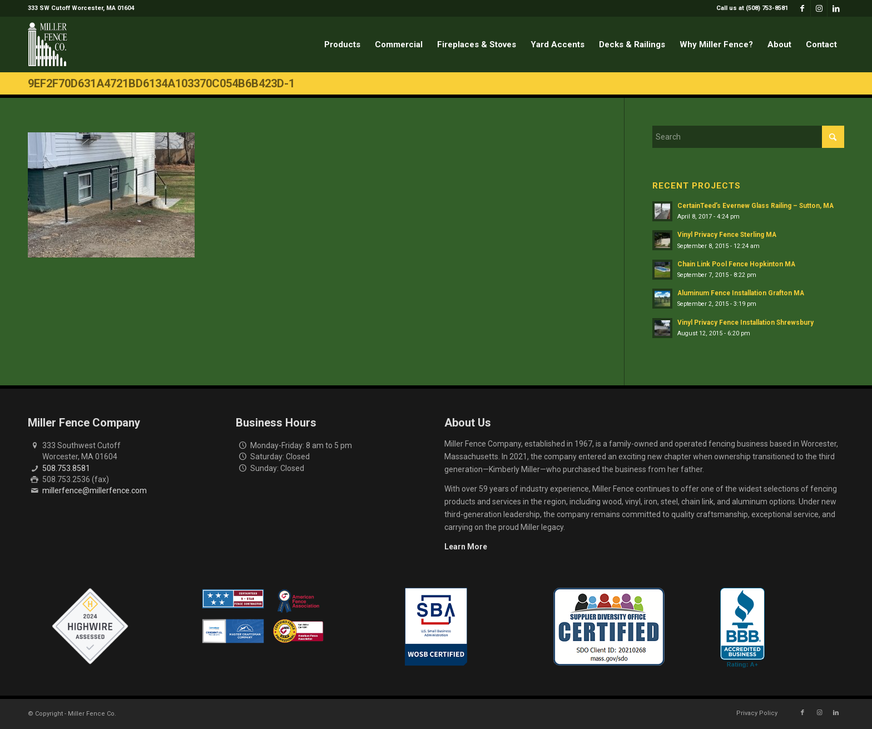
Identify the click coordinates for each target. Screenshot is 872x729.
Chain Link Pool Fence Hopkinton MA (736, 264)
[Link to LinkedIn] (836, 8)
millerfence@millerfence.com (94, 490)
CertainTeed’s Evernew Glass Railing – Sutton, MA (755, 206)
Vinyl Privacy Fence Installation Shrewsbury (745, 322)
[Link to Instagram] (819, 8)
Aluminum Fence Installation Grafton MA (740, 293)
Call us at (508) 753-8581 (752, 8)
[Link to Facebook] (802, 8)
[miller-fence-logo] (47, 44)
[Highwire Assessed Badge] (90, 627)
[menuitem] (749, 8)
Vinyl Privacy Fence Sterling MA (726, 235)
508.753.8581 (66, 468)
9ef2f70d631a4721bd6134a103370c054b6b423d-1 (161, 83)
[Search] (748, 137)
